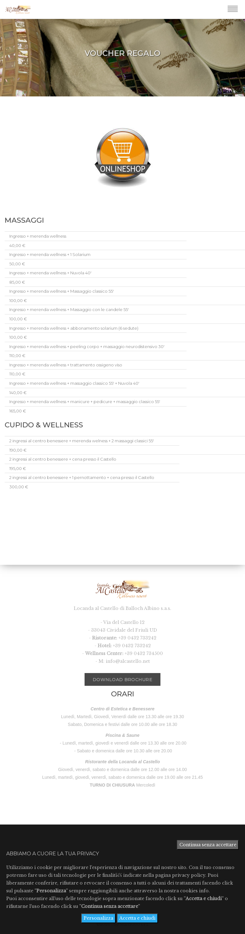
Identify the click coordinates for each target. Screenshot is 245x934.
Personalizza (98, 918)
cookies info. (195, 891)
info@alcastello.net (128, 661)
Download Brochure (118, 677)
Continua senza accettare (207, 845)
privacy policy (188, 875)
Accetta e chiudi (137, 918)
